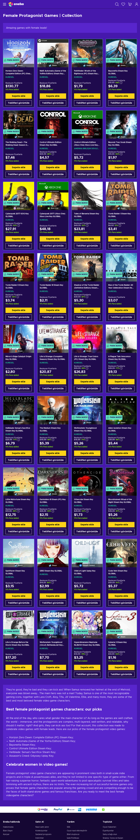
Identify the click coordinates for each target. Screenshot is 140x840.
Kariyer (6, 834)
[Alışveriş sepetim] (130, 4)
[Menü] (4, 4)
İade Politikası (73, 838)
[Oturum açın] (136, 4)
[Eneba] (16, 4)
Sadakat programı (43, 834)
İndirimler (39, 838)
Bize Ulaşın (8, 831)
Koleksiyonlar (41, 831)
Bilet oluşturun (73, 834)
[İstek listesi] (123, 4)
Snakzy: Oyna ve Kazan (113, 838)
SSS (68, 827)
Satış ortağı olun (110, 834)
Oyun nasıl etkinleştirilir (77, 831)
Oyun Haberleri (109, 827)
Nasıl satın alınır (42, 827)
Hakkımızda (8, 827)
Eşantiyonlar (108, 831)
